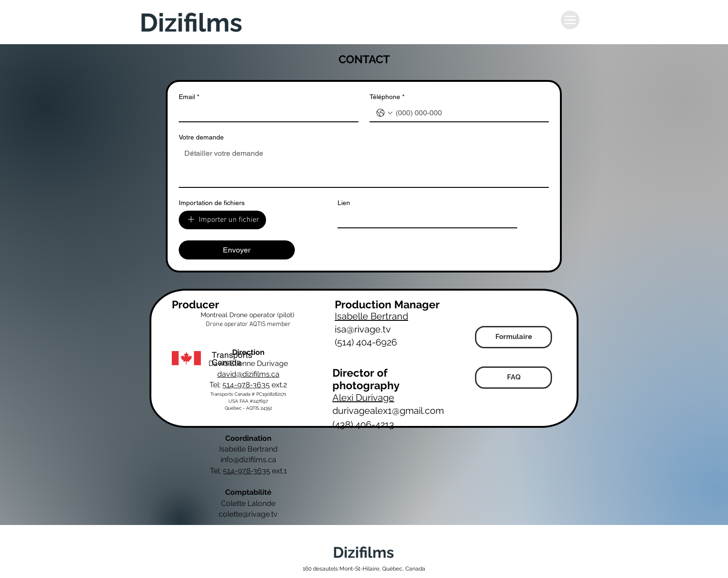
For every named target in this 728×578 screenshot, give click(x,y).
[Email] (266, 113)
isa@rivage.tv (363, 329)
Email (189, 97)
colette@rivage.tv (248, 514)
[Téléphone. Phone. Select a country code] (384, 113)
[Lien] (425, 219)
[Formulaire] (513, 337)
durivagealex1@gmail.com (388, 410)
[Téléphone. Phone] (469, 113)
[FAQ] (513, 377)
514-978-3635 (246, 384)
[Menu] (570, 20)
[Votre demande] (364, 166)
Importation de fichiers (212, 202)
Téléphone (387, 97)
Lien (344, 202)
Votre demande (201, 137)
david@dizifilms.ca (248, 374)
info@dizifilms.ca (248, 459)
